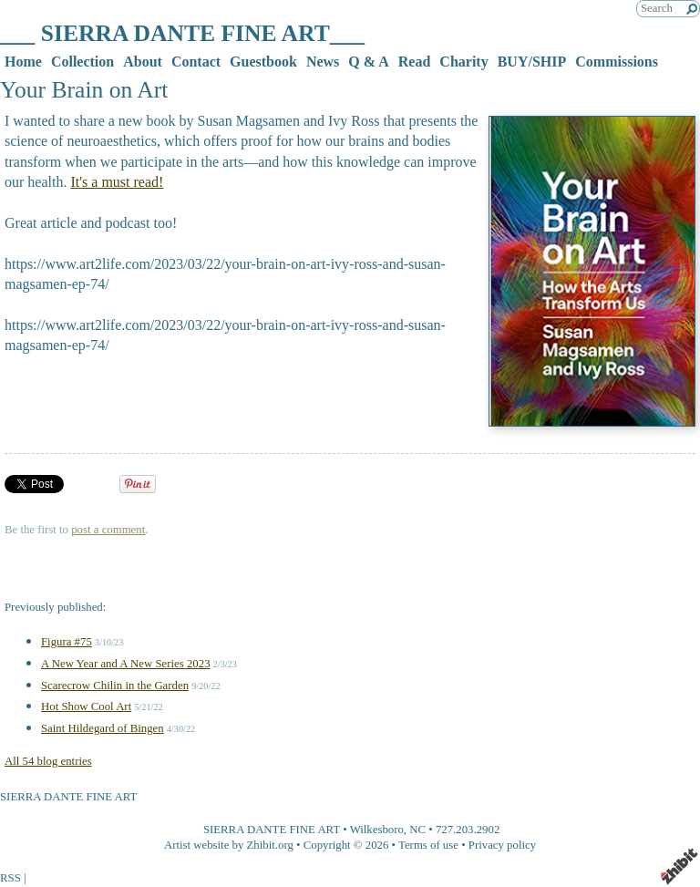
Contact (196, 61)
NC (417, 829)
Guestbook (263, 61)
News (322, 61)
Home (23, 61)
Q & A (368, 61)
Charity (463, 61)
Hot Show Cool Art (86, 706)
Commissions (616, 61)
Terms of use (428, 845)
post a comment (108, 529)
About (142, 61)
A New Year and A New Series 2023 (126, 663)
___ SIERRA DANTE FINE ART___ (182, 33)
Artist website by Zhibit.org (228, 845)
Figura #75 (66, 641)
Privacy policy (502, 845)
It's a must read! (116, 182)
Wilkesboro (377, 829)
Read (414, 61)
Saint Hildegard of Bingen (102, 728)
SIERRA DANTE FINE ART (271, 829)
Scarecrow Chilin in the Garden (115, 685)
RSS (10, 878)
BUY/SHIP (532, 61)
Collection (82, 61)
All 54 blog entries (48, 761)
